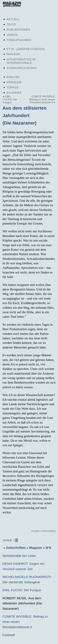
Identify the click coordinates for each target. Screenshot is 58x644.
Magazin (13, 54)
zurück (7, 540)
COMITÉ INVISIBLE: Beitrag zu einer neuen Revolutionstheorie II (42, 99)
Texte (11, 24)
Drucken (35, 531)
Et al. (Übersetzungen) (26, 49)
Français (14, 82)
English (13, 77)
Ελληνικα (14, 92)
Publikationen (18, 29)
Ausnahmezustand (22, 68)
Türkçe (13, 87)
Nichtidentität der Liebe (19, 556)
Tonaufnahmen (19, 40)
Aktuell (13, 19)
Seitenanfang (49, 531)
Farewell (8, 635)
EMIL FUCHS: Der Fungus (10, 99)
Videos (12, 34)
